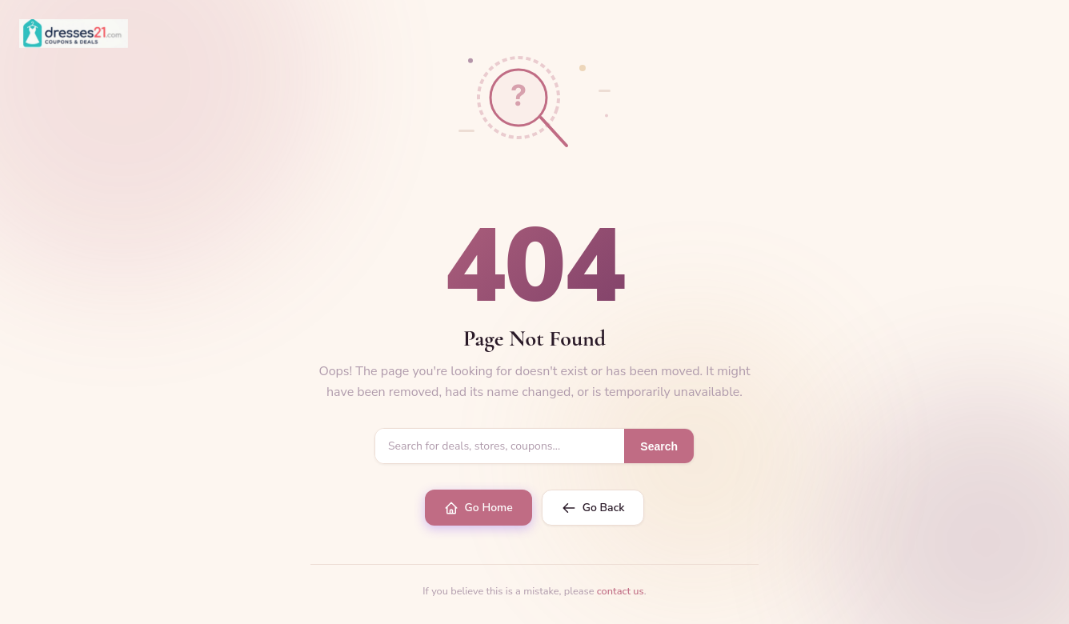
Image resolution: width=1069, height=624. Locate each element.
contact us (620, 591)
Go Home (478, 507)
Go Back (593, 507)
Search (659, 446)
